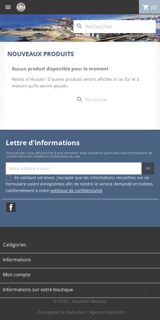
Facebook (11, 207)
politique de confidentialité (76, 190)
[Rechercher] (114, 26)
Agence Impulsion (107, 312)
